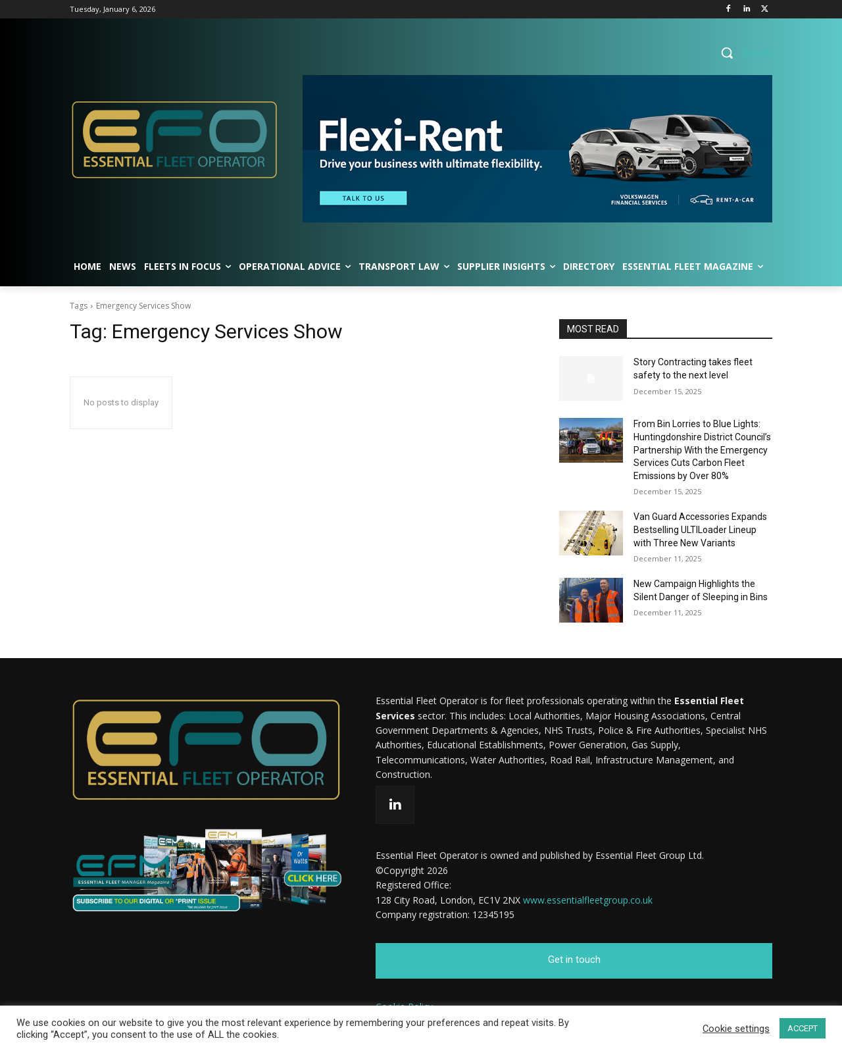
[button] (741, 52)
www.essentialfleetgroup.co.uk (588, 900)
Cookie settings (736, 1029)
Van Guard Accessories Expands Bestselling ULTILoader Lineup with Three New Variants (700, 529)
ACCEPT (802, 1028)
